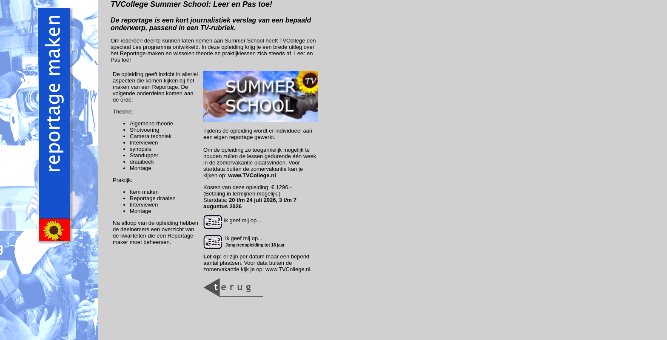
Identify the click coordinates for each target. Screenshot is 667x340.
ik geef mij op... (232, 220)
